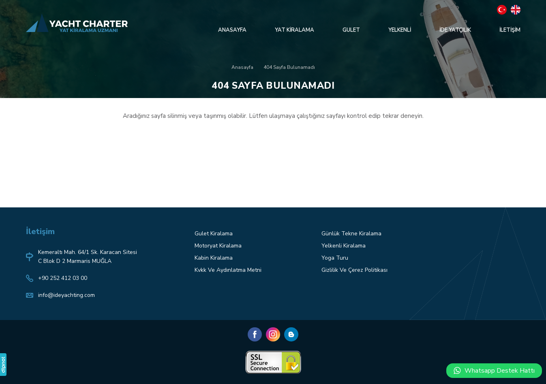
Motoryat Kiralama (218, 246)
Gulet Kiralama (214, 233)
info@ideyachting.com (66, 295)
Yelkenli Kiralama (343, 246)
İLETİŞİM (509, 30)
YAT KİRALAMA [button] (294, 30)
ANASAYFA (232, 30)
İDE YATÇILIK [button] (455, 30)
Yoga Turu (334, 258)
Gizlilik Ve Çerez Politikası (354, 270)
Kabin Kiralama (214, 258)
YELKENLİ (399, 30)
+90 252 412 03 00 (62, 278)
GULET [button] (351, 30)
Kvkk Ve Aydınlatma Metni (228, 270)
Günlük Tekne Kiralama (351, 233)
